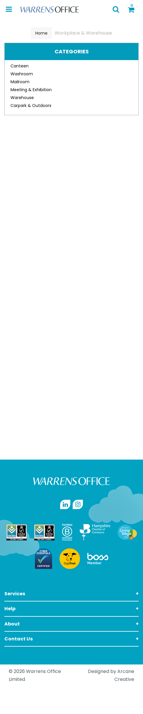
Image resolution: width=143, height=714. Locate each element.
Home (41, 33)
